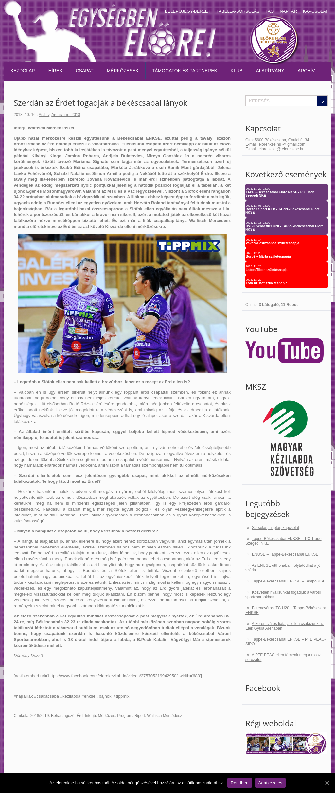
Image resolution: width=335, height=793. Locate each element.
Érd (80, 715)
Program (124, 715)
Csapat (85, 70)
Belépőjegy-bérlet (188, 11)
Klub (237, 70)
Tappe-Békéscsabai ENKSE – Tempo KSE (289, 581)
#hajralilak (23, 696)
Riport (139, 715)
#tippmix (121, 696)
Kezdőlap (22, 70)
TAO (269, 11)
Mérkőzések (122, 70)
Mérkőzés (106, 715)
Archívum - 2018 (65, 114)
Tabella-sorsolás (237, 11)
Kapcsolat (315, 11)
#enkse (88, 696)
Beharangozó (62, 715)
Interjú (90, 715)
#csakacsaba (46, 696)
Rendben (240, 782)
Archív (306, 70)
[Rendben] (327, 783)
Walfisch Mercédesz (164, 715)
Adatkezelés (270, 782)
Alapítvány (270, 70)
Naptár (288, 11)
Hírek (55, 70)
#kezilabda (70, 696)
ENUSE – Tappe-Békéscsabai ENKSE (285, 554)
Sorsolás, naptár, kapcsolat (275, 527)
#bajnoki (104, 696)
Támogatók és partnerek (184, 70)
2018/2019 (39, 715)
